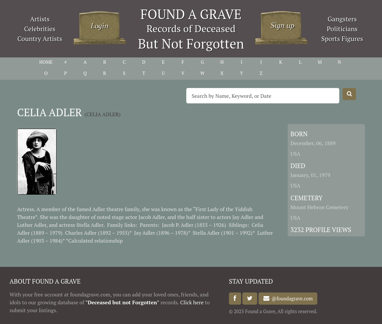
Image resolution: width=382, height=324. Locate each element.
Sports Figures (342, 38)
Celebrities (39, 28)
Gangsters (342, 18)
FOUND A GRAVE (191, 14)
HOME (46, 62)
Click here (192, 302)
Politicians (342, 28)
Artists (40, 18)
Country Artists (39, 38)
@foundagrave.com (291, 298)
